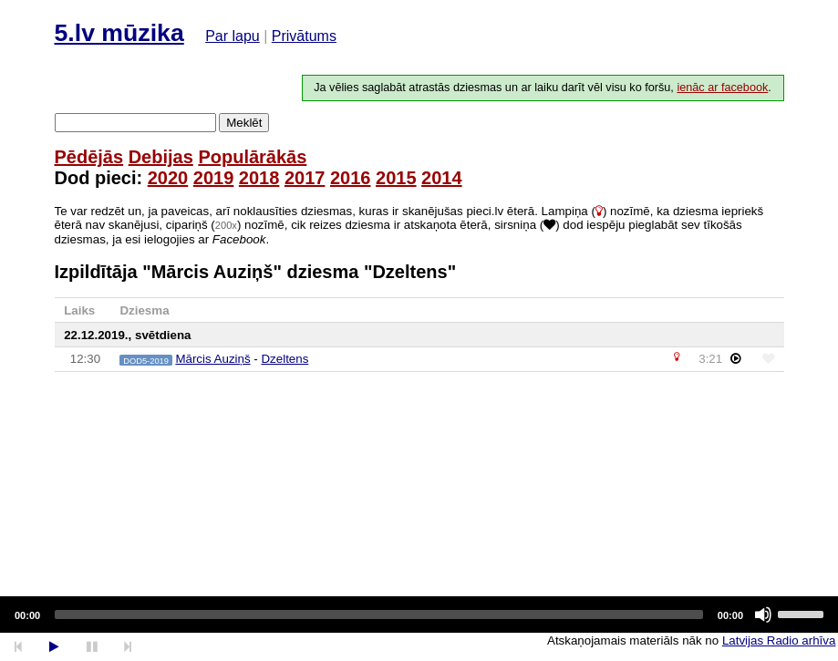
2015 (396, 178)
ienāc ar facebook (722, 87)
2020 (168, 178)
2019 (213, 178)
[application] (419, 614)
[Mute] (763, 614)
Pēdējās (89, 157)
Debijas (161, 157)
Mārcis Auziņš (212, 359)
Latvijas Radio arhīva (778, 640)
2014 (441, 178)
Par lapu (232, 36)
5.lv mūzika (119, 32)
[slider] (379, 614)
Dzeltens (284, 359)
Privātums (304, 36)
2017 (305, 178)
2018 (259, 178)
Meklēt (244, 122)
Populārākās (252, 157)
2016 (350, 178)
